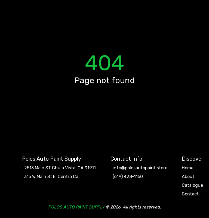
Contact (190, 194)
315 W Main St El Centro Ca (51, 177)
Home (187, 168)
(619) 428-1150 (128, 177)
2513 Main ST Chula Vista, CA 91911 (60, 168)
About (188, 177)
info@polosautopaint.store (140, 168)
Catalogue (192, 185)
